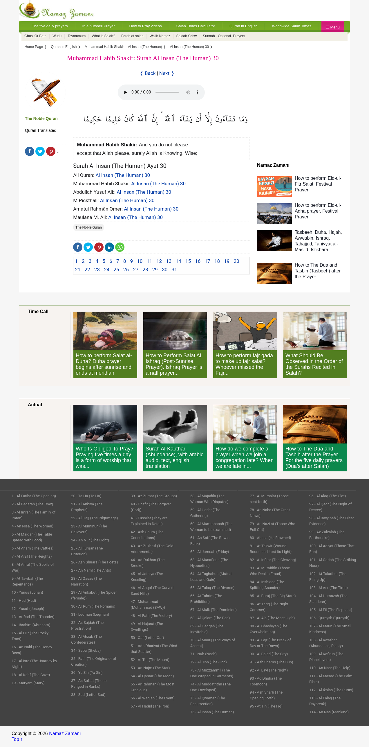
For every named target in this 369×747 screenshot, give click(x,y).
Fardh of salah (132, 36)
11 (149, 261)
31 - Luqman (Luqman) (90, 614)
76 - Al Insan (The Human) (212, 712)
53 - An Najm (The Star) (150, 668)
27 (135, 269)
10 (139, 261)
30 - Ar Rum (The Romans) (93, 606)
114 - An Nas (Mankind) (329, 712)
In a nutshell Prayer (98, 26)
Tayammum (77, 36)
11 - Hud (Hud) (24, 600)
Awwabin (304, 238)
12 (159, 261)
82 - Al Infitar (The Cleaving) (273, 560)
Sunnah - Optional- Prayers (224, 36)
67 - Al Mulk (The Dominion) (213, 610)
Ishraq (322, 238)
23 (97, 269)
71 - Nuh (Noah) (203, 654)
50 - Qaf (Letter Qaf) (147, 637)
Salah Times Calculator (195, 26)
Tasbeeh (303, 232)
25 (116, 269)
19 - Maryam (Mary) (28, 683)
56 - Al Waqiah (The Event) (153, 698)
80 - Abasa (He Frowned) (270, 538)
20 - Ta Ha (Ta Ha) (86, 496)
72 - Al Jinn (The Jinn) (208, 662)
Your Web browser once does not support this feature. (161, 92)
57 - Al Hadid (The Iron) (150, 706)
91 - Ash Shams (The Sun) (271, 662)
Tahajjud (303, 243)
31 (174, 269)
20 (236, 261)
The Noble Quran (41, 118)
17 (207, 261)
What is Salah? (103, 36)
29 (155, 269)
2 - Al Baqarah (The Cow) (32, 504)
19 (226, 261)
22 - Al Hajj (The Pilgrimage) (94, 518)
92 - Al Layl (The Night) (269, 670)
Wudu (57, 36)
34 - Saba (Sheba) (86, 650)
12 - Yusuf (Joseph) (28, 608)
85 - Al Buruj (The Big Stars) (273, 596)
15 (188, 261)
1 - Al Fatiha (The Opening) (34, 496)
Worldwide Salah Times (291, 26)
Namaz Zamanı (65, 733)
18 (217, 261)
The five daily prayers (50, 26)
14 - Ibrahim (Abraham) (31, 625)
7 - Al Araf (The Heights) (32, 556)
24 (106, 269)
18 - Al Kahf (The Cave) (31, 675)
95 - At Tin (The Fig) (266, 706)
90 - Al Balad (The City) (269, 654)
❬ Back (148, 73)
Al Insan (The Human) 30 (122, 175)
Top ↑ (17, 739)
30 (164, 269)
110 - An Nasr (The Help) (329, 668)
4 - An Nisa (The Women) (32, 526)
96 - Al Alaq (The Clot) (327, 496)
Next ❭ (167, 73)
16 (197, 261)
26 (126, 269)
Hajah (335, 232)
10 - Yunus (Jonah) (27, 592)
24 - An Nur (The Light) (90, 540)
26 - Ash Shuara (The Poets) (94, 562)
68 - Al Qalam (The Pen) (210, 618)
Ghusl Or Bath (35, 36)
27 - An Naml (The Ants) (91, 570)
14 (178, 261)
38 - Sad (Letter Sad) (88, 694)
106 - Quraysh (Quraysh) (329, 618)
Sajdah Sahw (186, 36)
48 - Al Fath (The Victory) (151, 615)
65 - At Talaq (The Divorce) (212, 588)
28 (145, 269)
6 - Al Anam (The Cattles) (32, 548)
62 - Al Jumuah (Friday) (209, 552)
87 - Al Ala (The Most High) (272, 618)
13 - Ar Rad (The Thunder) (33, 617)
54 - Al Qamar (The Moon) (152, 676)
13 (168, 261)
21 (77, 269)
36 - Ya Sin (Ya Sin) (86, 672)
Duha (320, 232)
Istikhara (319, 249)
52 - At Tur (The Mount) (150, 660)
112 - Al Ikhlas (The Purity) (331, 690)
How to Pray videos (145, 26)
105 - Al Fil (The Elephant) (330, 610)
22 (87, 269)
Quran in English (243, 26)
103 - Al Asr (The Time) (328, 588)
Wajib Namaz (160, 36)
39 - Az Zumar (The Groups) (154, 496)
